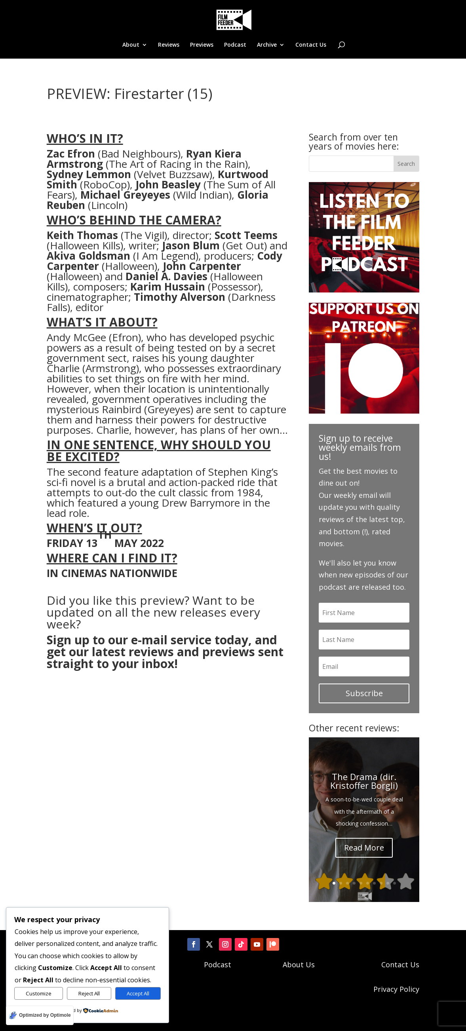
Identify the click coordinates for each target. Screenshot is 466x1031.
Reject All (89, 993)
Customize (38, 993)
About (130, 45)
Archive (267, 45)
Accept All (138, 993)
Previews (201, 45)
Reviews (168, 45)
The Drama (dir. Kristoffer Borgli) (364, 780)
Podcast (235, 45)
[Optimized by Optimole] (40, 1015)
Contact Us (310, 45)
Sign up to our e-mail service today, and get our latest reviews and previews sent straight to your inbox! (165, 651)
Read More (364, 847)
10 (394, 882)
